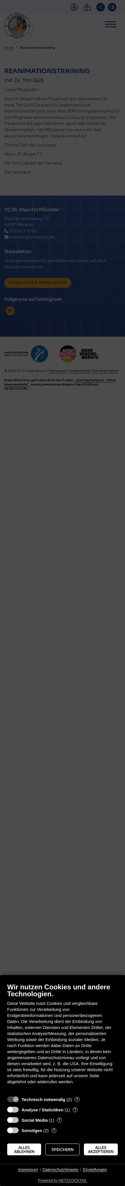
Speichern (62, 1149)
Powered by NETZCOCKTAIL (62, 1180)
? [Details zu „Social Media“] (59, 1120)
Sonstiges (32, 1130)
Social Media (35, 1120)
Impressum (28, 1169)
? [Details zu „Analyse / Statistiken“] (75, 1109)
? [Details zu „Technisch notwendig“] (77, 1099)
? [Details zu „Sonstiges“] (54, 1130)
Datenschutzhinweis (60, 1169)
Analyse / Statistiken (43, 1109)
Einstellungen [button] (95, 1169)
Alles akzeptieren (101, 1149)
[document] (62, 1038)
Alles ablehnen (24, 1149)
